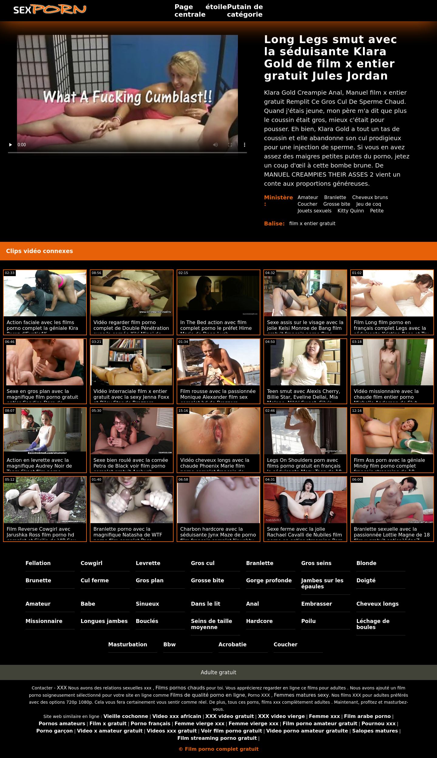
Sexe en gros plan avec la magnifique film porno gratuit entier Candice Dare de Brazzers (42, 399)
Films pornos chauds (180, 688)
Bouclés (147, 621)
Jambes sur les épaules (322, 583)
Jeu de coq (370, 204)
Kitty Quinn (352, 211)
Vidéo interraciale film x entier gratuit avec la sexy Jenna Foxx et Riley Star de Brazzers (131, 397)
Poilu (308, 621)
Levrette (148, 563)
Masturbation (127, 644)
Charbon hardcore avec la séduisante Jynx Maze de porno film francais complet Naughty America (218, 537)
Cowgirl (92, 563)
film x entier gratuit (313, 223)
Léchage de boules (372, 624)
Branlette (336, 197)
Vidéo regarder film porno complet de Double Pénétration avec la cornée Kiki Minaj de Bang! (131, 331)
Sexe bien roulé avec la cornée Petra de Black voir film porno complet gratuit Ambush (130, 466)
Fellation (38, 563)
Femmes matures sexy (301, 695)
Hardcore (259, 621)
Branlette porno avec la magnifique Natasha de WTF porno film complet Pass (127, 534)
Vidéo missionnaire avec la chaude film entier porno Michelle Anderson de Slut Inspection (386, 399)
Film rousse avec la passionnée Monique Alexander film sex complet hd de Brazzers (218, 397)
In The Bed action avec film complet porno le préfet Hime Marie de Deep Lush (216, 328)
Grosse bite (337, 204)
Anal (252, 604)
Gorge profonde (269, 580)
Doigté (365, 580)
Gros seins (316, 563)
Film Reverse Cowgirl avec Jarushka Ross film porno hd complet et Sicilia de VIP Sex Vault (41, 537)
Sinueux (147, 604)
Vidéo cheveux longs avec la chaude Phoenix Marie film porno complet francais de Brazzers (214, 468)
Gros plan (150, 580)
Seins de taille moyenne (211, 624)
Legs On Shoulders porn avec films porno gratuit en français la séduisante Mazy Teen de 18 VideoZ (304, 468)
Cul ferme (95, 580)
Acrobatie (232, 644)
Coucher (308, 204)
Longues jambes (104, 621)
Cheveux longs (377, 604)
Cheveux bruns (371, 197)
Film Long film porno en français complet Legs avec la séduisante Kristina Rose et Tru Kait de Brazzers (391, 331)
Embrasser (316, 604)
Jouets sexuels (315, 211)
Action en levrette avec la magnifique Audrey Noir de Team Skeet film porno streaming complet (39, 468)
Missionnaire (44, 621)
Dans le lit (205, 604)
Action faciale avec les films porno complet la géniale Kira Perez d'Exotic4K (42, 328)
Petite (379, 211)
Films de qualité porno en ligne (207, 695)
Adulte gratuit (218, 672)
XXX (62, 688)
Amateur (308, 197)
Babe (88, 604)
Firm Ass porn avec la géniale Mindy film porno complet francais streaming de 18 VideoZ (389, 468)
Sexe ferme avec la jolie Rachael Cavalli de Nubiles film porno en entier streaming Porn (305, 534)
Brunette (38, 580)
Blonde (366, 563)
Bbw (169, 644)
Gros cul (203, 563)
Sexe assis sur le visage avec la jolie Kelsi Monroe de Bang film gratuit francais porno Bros (305, 328)
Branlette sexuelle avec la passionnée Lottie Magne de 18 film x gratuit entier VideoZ (392, 534)
